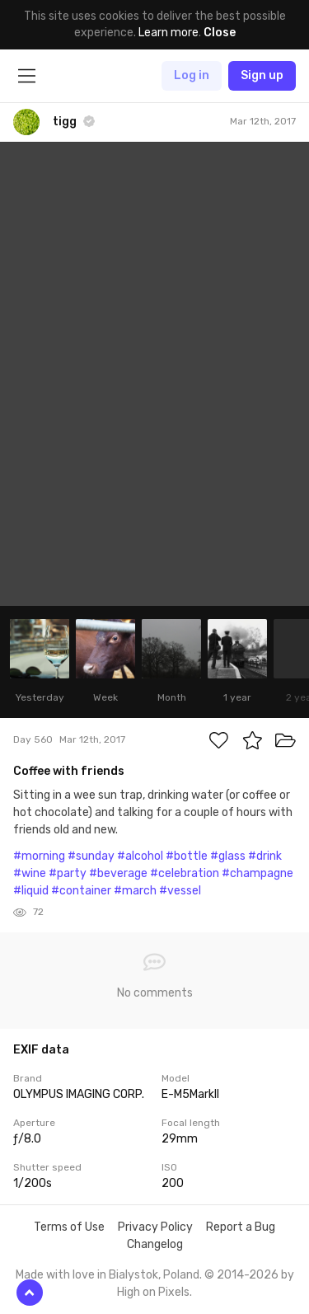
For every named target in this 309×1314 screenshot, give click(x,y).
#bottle (187, 856)
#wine (29, 873)
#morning (39, 856)
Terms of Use (69, 1227)
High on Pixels (153, 1292)
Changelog (155, 1244)
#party (68, 873)
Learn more (168, 33)
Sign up (262, 75)
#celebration (184, 873)
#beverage (118, 873)
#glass (228, 856)
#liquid (31, 891)
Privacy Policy (155, 1227)
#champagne (257, 873)
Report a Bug (240, 1227)
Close (220, 33)
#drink (265, 856)
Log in (191, 75)
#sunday (91, 856)
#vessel (180, 891)
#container (81, 891)
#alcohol (140, 856)
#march (135, 891)
